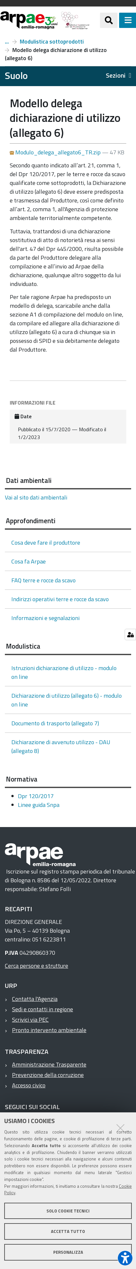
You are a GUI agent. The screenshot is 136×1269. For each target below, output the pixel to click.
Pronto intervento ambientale (49, 1030)
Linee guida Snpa (38, 804)
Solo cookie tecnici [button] (68, 1211)
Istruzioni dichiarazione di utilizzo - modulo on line (64, 672)
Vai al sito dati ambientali (36, 497)
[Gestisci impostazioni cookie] (130, 634)
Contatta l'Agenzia (34, 998)
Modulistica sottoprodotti (52, 41)
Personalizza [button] (68, 1252)
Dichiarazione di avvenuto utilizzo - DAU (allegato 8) (60, 746)
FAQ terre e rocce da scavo (43, 580)
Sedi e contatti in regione (42, 1009)
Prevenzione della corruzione (48, 1074)
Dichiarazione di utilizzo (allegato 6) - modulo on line (66, 700)
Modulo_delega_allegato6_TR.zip (56, 152)
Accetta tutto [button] (68, 1231)
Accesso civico (28, 1085)
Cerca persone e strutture (36, 965)
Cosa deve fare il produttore (45, 542)
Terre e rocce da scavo (7, 41)
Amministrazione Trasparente (49, 1064)
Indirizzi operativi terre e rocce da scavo (60, 599)
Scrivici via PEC (30, 1019)
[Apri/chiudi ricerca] (108, 20)
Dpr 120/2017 (36, 796)
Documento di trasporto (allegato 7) (55, 723)
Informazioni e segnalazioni (45, 618)
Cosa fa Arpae (28, 561)
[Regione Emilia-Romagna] (95, 20)
